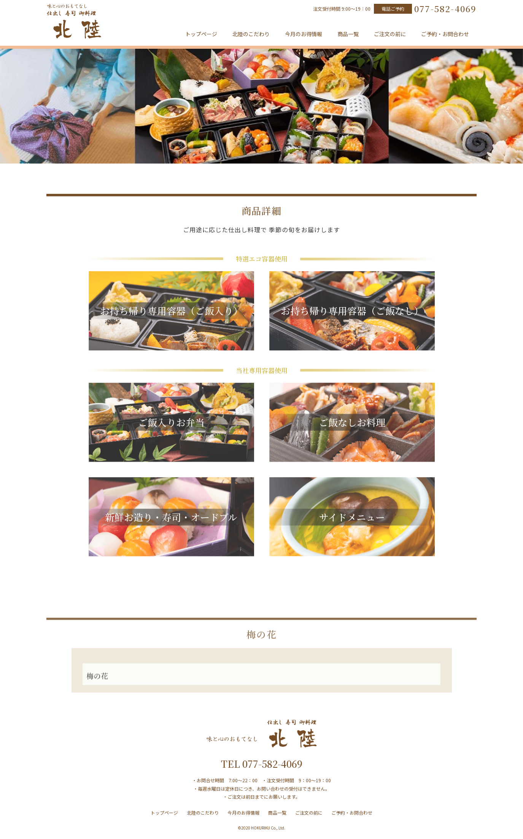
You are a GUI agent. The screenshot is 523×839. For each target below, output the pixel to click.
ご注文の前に (390, 34)
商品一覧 (348, 34)
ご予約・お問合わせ (445, 34)
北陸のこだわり (251, 34)
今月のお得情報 (303, 34)
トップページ (201, 34)
